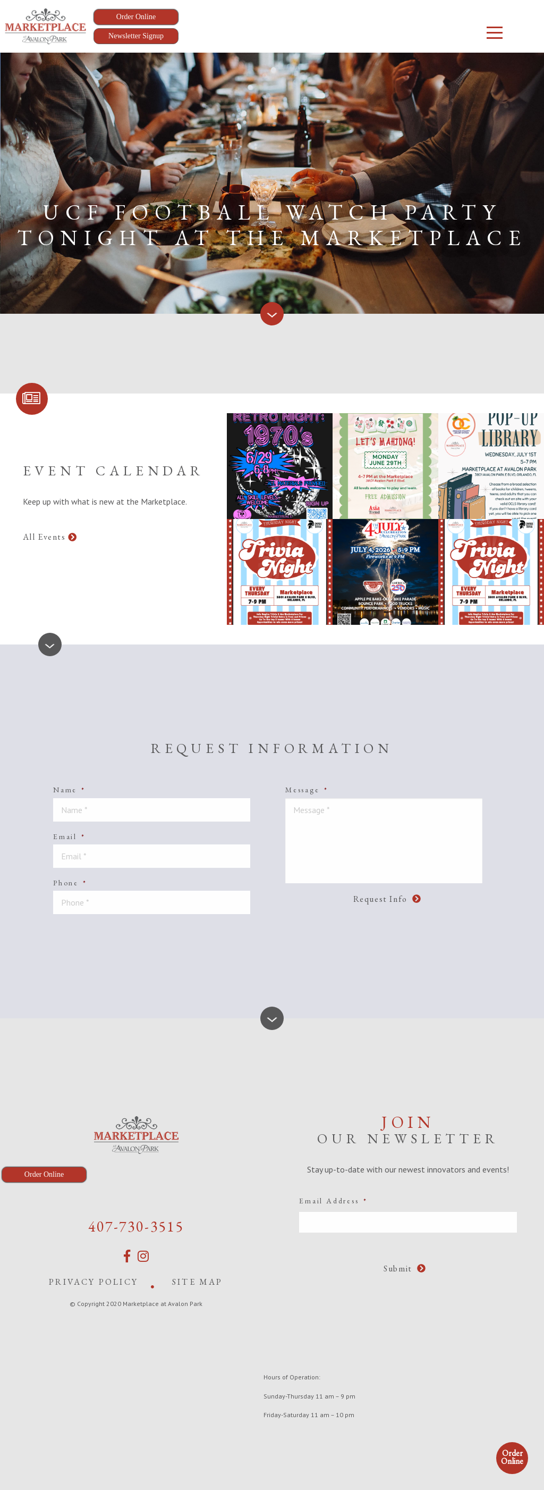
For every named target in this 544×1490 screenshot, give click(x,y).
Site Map (197, 1281)
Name (69, 789)
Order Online (512, 1457)
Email (69, 836)
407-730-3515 (136, 1226)
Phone (70, 883)
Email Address (333, 1201)
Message (306, 789)
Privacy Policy (93, 1281)
